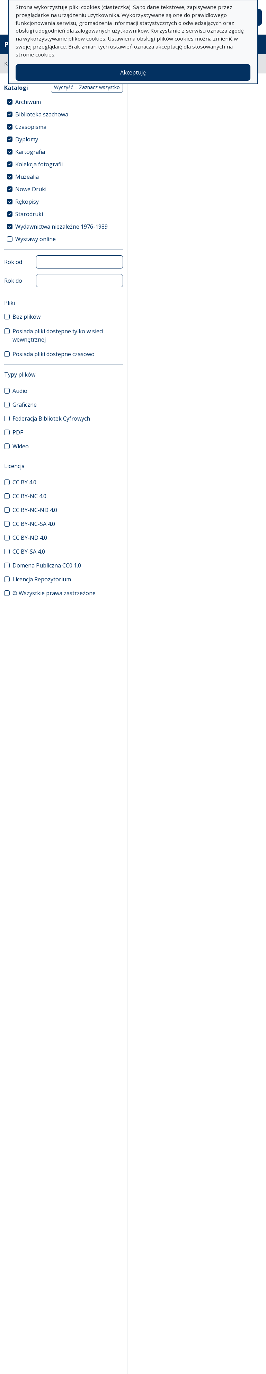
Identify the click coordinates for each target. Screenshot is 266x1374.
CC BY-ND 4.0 (29, 537)
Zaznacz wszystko (99, 87)
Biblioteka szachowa (41, 114)
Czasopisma (30, 127)
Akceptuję (133, 72)
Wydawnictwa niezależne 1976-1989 (61, 226)
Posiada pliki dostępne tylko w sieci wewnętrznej (57, 335)
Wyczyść (63, 87)
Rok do (13, 280)
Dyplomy (26, 139)
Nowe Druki (30, 189)
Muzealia (27, 176)
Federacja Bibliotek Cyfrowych (51, 418)
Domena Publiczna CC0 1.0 (46, 565)
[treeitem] (63, 102)
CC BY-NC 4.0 (29, 496)
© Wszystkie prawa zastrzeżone (54, 593)
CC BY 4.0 (24, 482)
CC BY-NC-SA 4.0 (33, 524)
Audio (19, 391)
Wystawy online (35, 239)
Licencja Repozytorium (41, 579)
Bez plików (26, 316)
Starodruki (29, 214)
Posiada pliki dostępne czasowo (53, 354)
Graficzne (24, 404)
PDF (17, 432)
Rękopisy (27, 201)
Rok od (13, 262)
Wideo (20, 446)
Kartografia (30, 152)
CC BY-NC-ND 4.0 (34, 510)
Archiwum (28, 102)
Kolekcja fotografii (39, 164)
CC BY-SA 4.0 (28, 551)
